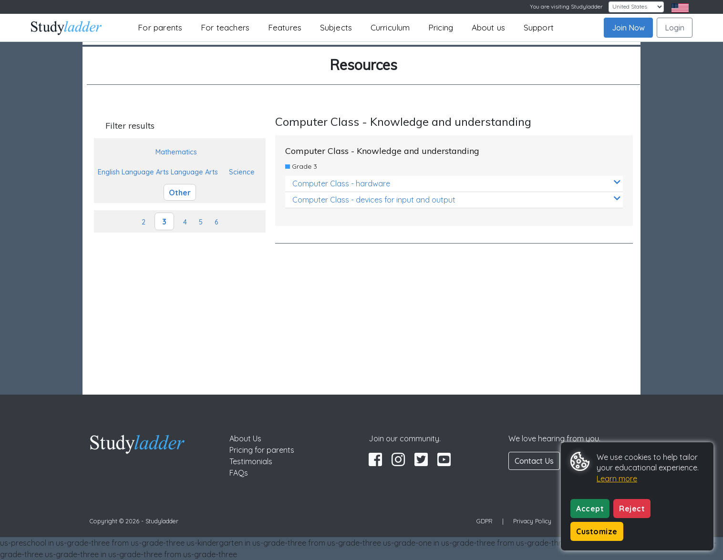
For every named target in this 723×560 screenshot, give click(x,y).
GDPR (484, 521)
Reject (632, 508)
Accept (590, 508)
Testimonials (250, 461)
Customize (597, 531)
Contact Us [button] (534, 461)
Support (539, 27)
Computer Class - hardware (456, 183)
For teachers (225, 27)
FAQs (238, 473)
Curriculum (390, 27)
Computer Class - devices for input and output (456, 199)
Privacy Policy (532, 521)
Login (674, 27)
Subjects (336, 27)
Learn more (617, 478)
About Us (245, 438)
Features (285, 27)
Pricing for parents (261, 450)
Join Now (628, 27)
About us (489, 27)
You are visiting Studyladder (566, 6)
